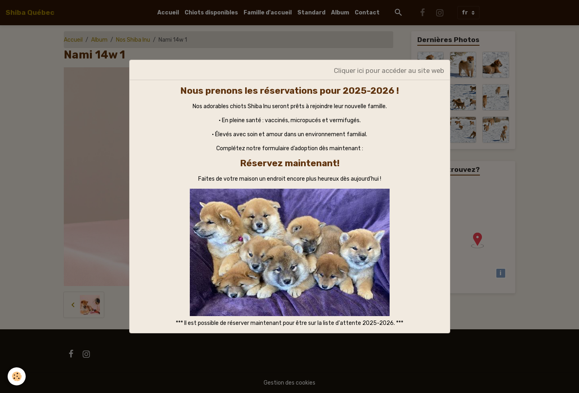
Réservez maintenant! (289, 163)
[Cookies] (17, 376)
